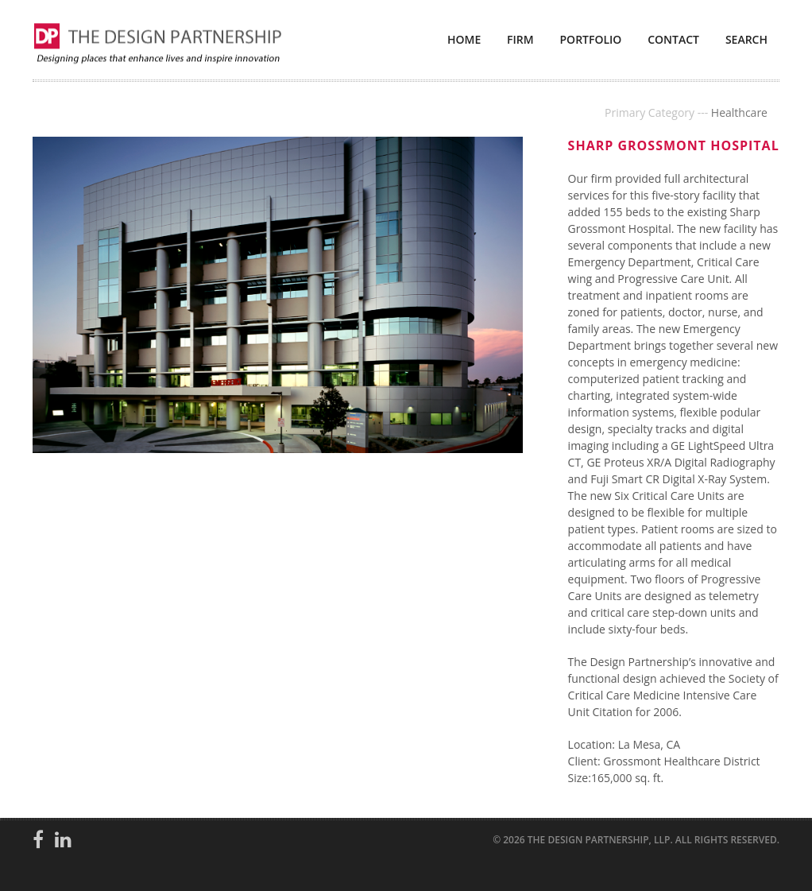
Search (746, 39)
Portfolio (591, 39)
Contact (673, 39)
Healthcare (739, 112)
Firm (520, 39)
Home (464, 39)
